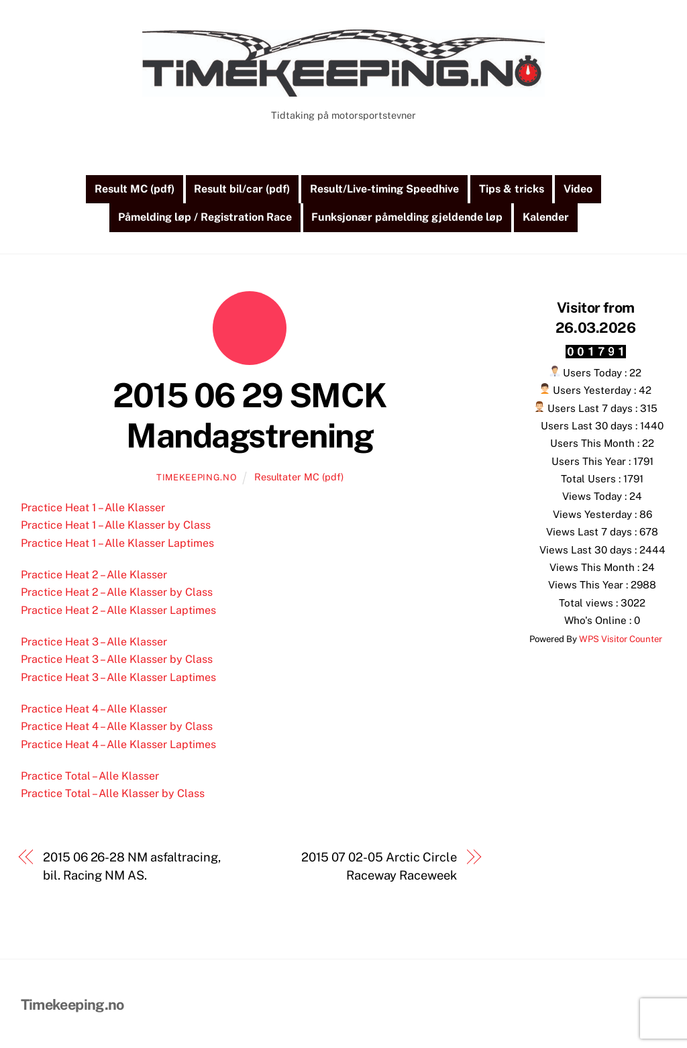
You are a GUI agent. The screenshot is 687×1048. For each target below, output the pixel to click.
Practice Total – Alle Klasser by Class (113, 794)
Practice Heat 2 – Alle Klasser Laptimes (118, 611)
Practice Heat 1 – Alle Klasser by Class (116, 526)
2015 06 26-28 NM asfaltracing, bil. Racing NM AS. (131, 867)
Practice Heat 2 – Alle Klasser (94, 576)
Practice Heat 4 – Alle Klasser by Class (117, 727)
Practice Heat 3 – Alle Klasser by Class (117, 660)
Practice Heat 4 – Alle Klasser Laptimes (118, 745)
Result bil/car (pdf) (242, 190)
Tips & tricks (511, 190)
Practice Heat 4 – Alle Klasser (94, 709)
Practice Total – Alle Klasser (90, 776)
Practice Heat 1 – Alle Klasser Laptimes (117, 543)
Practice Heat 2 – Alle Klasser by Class (117, 593)
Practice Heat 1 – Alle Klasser (93, 509)
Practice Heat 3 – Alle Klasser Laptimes (118, 678)
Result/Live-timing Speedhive (384, 190)
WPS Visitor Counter (620, 639)
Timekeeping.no (196, 479)
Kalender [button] (546, 218)
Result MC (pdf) (134, 190)
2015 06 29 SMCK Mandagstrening (250, 416)
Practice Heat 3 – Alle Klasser (94, 642)
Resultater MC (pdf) (299, 478)
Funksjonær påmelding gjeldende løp (407, 218)
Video (578, 190)
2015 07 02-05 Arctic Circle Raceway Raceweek (379, 867)
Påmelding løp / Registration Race (205, 218)
